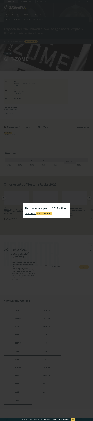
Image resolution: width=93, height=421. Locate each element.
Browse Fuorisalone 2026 (44, 213)
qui (68, 419)
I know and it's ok (30, 213)
